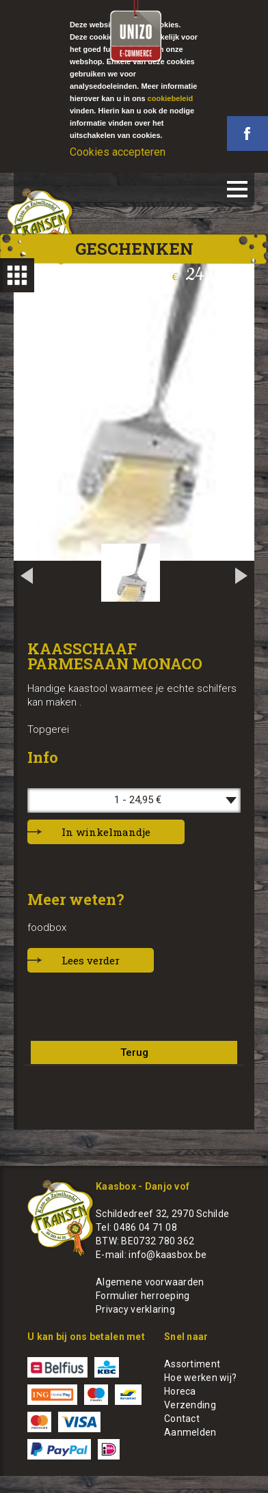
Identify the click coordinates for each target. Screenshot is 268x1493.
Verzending (190, 1404)
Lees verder (91, 960)
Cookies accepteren (117, 151)
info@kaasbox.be (167, 1254)
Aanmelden (190, 1432)
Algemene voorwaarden (150, 1281)
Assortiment (192, 1363)
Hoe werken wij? (200, 1377)
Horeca (180, 1391)
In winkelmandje (106, 832)
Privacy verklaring (135, 1309)
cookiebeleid (170, 98)
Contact (182, 1418)
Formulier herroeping (143, 1295)
